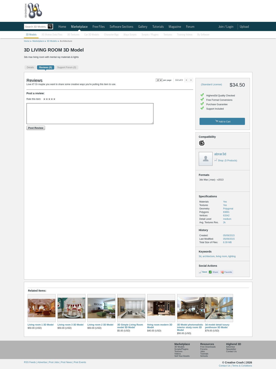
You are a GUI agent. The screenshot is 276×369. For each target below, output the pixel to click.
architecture (209, 256)
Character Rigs (111, 35)
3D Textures (73, 35)
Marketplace (79, 26)
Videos (177, 354)
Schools (204, 356)
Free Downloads (208, 347)
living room (221, 256)
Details (30, 67)
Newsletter (231, 349)
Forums (203, 349)
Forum (190, 26)
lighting (232, 256)
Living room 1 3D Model (40, 324)
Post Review (35, 127)
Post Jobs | (55, 362)
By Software (203, 35)
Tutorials (158, 26)
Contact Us (231, 351)
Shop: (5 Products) (225, 160)
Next (191, 80)
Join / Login (225, 26)
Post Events (80, 362)
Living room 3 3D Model (70, 324)
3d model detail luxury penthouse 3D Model (217, 326)
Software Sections (121, 26)
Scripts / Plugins (150, 35)
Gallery (142, 26)
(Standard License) (211, 84)
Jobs (202, 351)
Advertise (230, 347)
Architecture (66, 41)
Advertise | (43, 362)
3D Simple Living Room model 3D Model (130, 326)
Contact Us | (225, 365)
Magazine (175, 26)
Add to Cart (222, 121)
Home (62, 26)
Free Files (99, 26)
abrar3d (220, 154)
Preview (186, 80)
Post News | (67, 362)
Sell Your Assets (182, 356)
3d (200, 256)
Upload (244, 26)
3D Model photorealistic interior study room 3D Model (190, 327)
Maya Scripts (130, 35)
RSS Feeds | (30, 362)
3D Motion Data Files (52, 35)
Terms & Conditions (242, 365)
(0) (45, 67)
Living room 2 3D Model (100, 324)
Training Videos (184, 35)
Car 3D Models (91, 35)
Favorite (228, 272)
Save (204, 272)
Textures (167, 35)
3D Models (31, 35)
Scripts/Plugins (181, 349)
